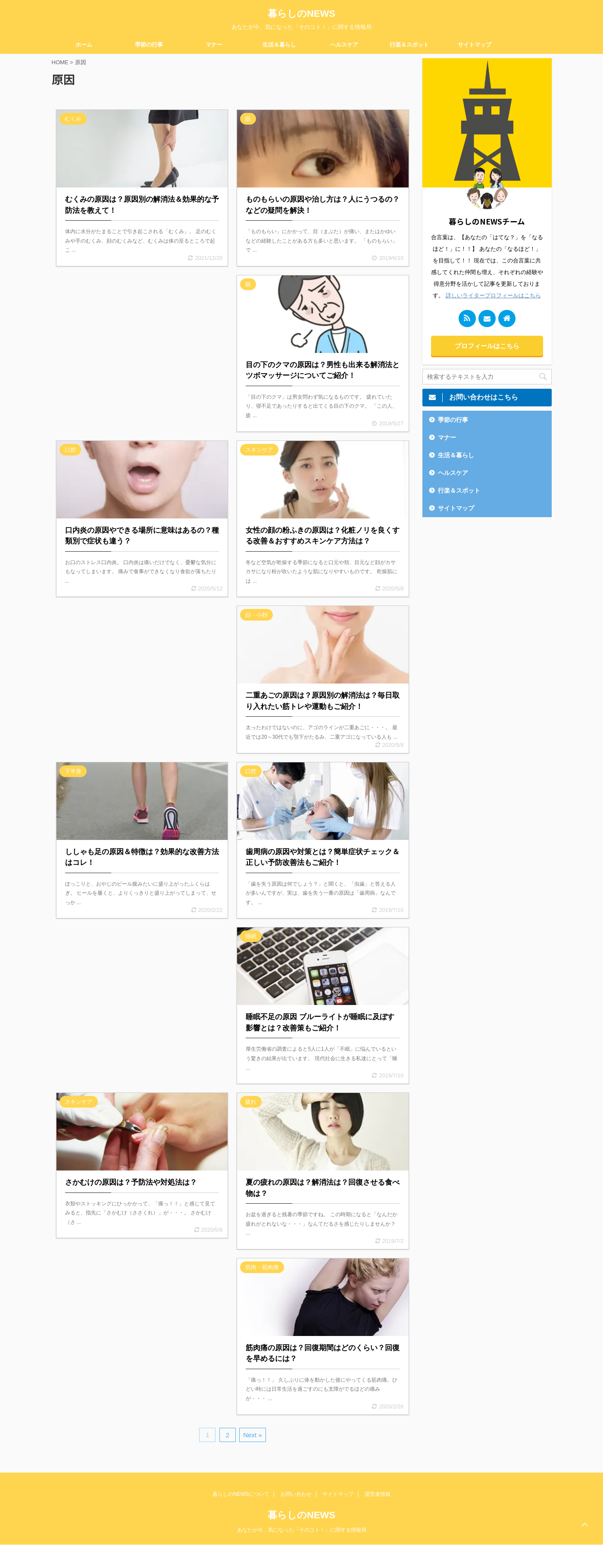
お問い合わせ (296, 1494)
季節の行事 (149, 44)
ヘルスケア (344, 44)
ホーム (83, 44)
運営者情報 (378, 1494)
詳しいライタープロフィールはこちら (493, 295)
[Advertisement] (142, 348)
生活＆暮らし (279, 44)
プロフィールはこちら (487, 346)
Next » (252, 1435)
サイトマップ (474, 44)
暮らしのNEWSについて (240, 1494)
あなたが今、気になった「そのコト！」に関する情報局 (301, 1530)
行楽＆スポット (409, 44)
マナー (214, 44)
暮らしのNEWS (301, 13)
